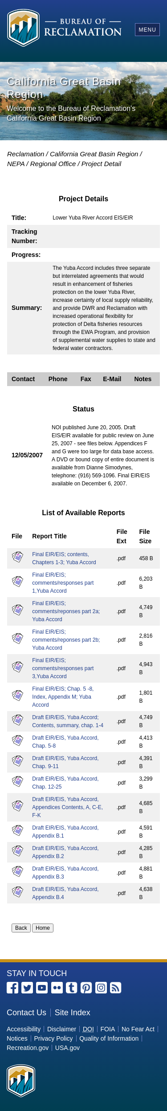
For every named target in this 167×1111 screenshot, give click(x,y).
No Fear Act (138, 1029)
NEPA (15, 163)
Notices (17, 1038)
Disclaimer (61, 1029)
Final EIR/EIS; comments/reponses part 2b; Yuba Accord (66, 640)
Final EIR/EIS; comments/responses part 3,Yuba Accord (63, 668)
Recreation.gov (28, 1047)
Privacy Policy (53, 1038)
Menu (147, 30)
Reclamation (25, 154)
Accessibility (24, 1029)
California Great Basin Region (94, 154)
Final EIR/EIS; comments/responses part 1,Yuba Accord (63, 583)
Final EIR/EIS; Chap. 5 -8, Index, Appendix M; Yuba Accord (63, 697)
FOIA (108, 1029)
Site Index (72, 1012)
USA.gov (67, 1047)
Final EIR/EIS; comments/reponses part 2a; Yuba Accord (66, 611)
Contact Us (26, 1012)
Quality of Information (108, 1038)
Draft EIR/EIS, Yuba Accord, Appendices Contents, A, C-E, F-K (67, 807)
